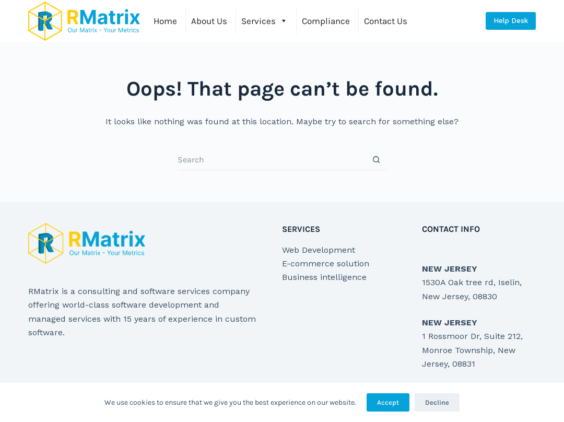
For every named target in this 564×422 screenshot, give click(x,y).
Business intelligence (324, 277)
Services (264, 21)
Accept (388, 402)
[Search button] (376, 159)
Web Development (318, 250)
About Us (209, 21)
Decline (437, 402)
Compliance (326, 21)
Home (165, 21)
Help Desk (511, 21)
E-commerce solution (325, 263)
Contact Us (385, 21)
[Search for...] (272, 159)
